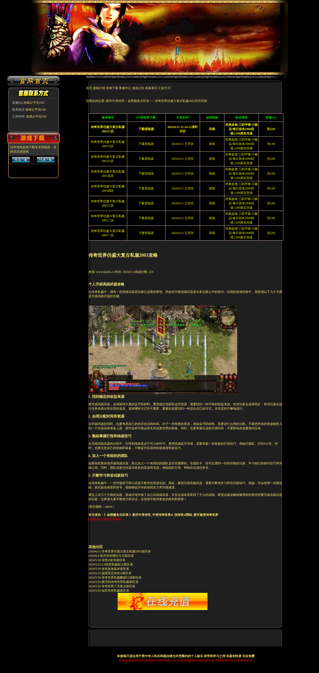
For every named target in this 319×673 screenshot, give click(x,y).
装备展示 (151, 88)
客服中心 (125, 88)
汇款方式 (164, 88)
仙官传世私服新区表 (115, 590)
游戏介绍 (99, 88)
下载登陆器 (146, 144)
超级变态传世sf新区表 (117, 573)
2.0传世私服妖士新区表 (117, 564)
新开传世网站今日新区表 (117, 556)
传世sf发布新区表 (113, 560)
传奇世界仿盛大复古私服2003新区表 (126, 551)
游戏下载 (112, 88)
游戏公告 (138, 88)
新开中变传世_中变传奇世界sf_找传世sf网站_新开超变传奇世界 (175, 515)
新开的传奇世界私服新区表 (120, 582)
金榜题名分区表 (138, 101)
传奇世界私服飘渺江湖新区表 (122, 577)
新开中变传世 (115, 101)
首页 (89, 88)
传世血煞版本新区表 (115, 569)
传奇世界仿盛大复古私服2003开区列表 (181, 101)
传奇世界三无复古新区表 (118, 586)
